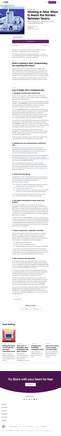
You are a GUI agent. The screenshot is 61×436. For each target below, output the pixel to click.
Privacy (19, 426)
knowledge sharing (31, 292)
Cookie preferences (30, 426)
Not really (36, 309)
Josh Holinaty (36, 28)
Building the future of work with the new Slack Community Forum (8, 348)
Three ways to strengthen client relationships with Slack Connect (22, 348)
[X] (31, 399)
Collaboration (31, 9)
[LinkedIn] (24, 399)
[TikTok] (36, 399)
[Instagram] (26, 399)
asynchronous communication (34, 168)
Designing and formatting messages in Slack (37, 348)
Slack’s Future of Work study (26, 148)
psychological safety (31, 186)
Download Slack (13, 426)
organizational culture (22, 182)
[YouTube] (34, 399)
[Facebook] (29, 399)
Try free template (30, 41)
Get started (52, 2)
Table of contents (17, 37)
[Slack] (5, 2)
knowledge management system (30, 158)
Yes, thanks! (25, 309)
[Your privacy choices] (39, 426)
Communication (17, 299)
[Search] (46, 2)
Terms (24, 426)
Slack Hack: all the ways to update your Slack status (52, 348)
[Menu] (58, 2)
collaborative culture (36, 190)
